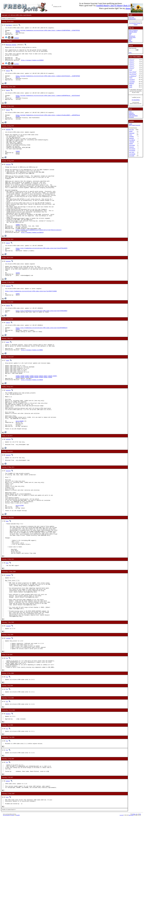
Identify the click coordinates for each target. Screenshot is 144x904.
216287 (55, 417)
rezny (7, 379)
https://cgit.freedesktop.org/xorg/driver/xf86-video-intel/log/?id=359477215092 (31, 325)
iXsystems (138, 23)
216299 (36, 419)
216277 (45, 417)
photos (128, 8)
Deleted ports (132, 114)
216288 (18, 419)
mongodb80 (131, 81)
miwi (7, 581)
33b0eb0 (16, 39)
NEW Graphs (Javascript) (134, 125)
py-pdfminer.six (132, 76)
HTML (133, 900)
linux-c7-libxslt (132, 72)
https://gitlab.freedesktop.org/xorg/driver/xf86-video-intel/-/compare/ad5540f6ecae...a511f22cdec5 (48, 102)
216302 (50, 419)
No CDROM (132, 140)
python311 (131, 61)
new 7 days (131, 152)
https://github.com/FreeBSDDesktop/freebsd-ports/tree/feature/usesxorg (38, 258)
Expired (131, 143)
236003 (18, 165)
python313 (131, 66)
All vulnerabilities (136, 99)
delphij (8, 794)
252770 (18, 83)
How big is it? (132, 36)
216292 (22, 419)
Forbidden (131, 136)
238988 (18, 252)
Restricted (131, 138)
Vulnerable (131, 141)
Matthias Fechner (11, 46)
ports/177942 (20, 565)
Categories (131, 113)
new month (131, 155)
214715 (36, 417)
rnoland (8, 642)
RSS (140, 900)
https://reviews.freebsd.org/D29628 (32, 65)
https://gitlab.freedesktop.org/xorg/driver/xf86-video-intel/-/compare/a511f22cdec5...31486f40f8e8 (48, 81)
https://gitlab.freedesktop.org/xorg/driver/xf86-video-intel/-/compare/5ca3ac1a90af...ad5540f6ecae (48, 124)
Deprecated (131, 133)
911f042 (16, 68)
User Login (131, 17)
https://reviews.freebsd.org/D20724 (32, 261)
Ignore (130, 134)
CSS (136, 900)
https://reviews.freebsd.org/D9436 (32, 422)
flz (7, 736)
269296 (18, 32)
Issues (130, 33)
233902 (18, 279)
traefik (130, 85)
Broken (130, 131)
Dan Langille (131, 901)
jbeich (8, 75)
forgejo (130, 77)
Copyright (121, 901)
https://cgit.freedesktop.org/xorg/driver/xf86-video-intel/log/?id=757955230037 (41, 346)
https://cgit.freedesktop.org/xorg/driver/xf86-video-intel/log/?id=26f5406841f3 (41, 364)
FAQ (130, 34)
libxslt (130, 70)
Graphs (130, 123)
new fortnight (132, 154)
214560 (32, 419)
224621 (18, 366)
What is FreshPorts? (133, 30)
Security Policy (132, 37)
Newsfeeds (131, 117)
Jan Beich (9, 25)
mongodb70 (131, 79)
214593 (32, 417)
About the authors (133, 31)
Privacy (130, 38)
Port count (131, 129)
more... (130, 52)
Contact (130, 41)
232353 (18, 305)
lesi (7, 883)
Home (130, 111)
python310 (131, 59)
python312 (131, 64)
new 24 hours (132, 148)
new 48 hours (132, 150)
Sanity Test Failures (133, 115)
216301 (45, 419)
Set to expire (132, 145)
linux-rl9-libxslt (132, 74)
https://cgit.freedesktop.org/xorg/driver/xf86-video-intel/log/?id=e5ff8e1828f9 (41, 278)
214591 (18, 417)
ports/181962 (20, 470)
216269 (22, 417)
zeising (8, 139)
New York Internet (132, 23)
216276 (41, 417)
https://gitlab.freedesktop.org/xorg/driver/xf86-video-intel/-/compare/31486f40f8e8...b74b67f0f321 (48, 31)
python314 (131, 68)
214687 (27, 417)
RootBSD (135, 24)
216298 (27, 419)
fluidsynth (131, 83)
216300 (41, 419)
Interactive (131, 147)
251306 (18, 125)
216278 (50, 417)
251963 (18, 104)
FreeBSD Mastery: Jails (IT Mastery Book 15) (113, 5)
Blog (130, 40)
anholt (8, 865)
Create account (132, 18)
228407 (18, 328)
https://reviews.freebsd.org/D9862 (32, 388)
